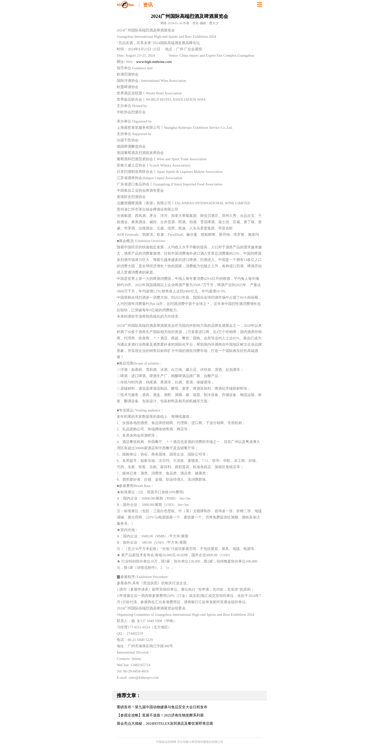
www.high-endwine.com (154, 62)
